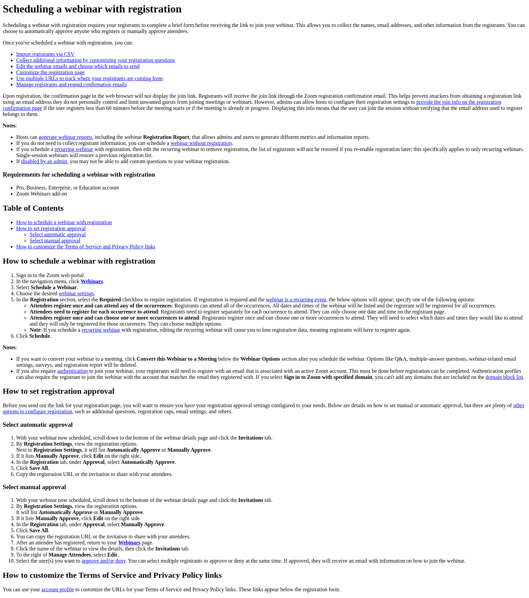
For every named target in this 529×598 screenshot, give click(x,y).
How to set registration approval (51, 228)
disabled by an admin (44, 161)
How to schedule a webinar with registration (64, 222)
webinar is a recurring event (296, 299)
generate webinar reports (65, 137)
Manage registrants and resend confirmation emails (71, 84)
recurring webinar (74, 149)
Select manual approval (55, 240)
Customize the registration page (50, 72)
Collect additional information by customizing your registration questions (95, 60)
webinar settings (76, 293)
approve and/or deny (104, 561)
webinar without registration (201, 143)
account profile (57, 589)
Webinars (92, 281)
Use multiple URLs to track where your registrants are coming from (89, 78)
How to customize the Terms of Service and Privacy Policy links (86, 246)
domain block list (504, 377)
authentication (72, 371)
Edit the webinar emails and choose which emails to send (78, 66)
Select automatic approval (58, 234)
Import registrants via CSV (45, 54)
